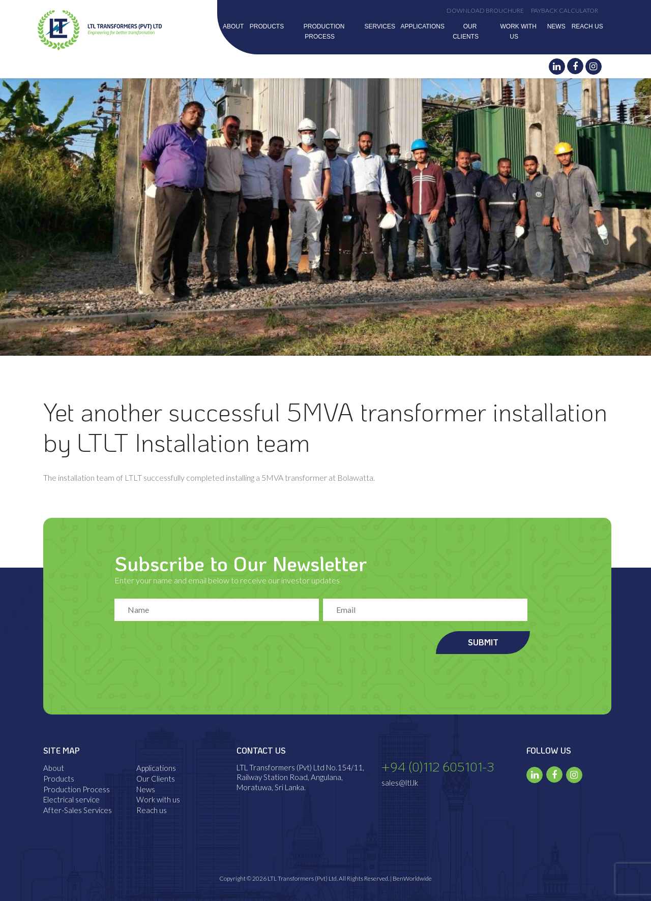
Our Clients (155, 778)
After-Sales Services (77, 810)
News (556, 26)
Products (267, 26)
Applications (422, 26)
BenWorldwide (412, 878)
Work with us (158, 799)
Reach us (587, 26)
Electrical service (71, 799)
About (233, 26)
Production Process (76, 789)
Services (379, 26)
